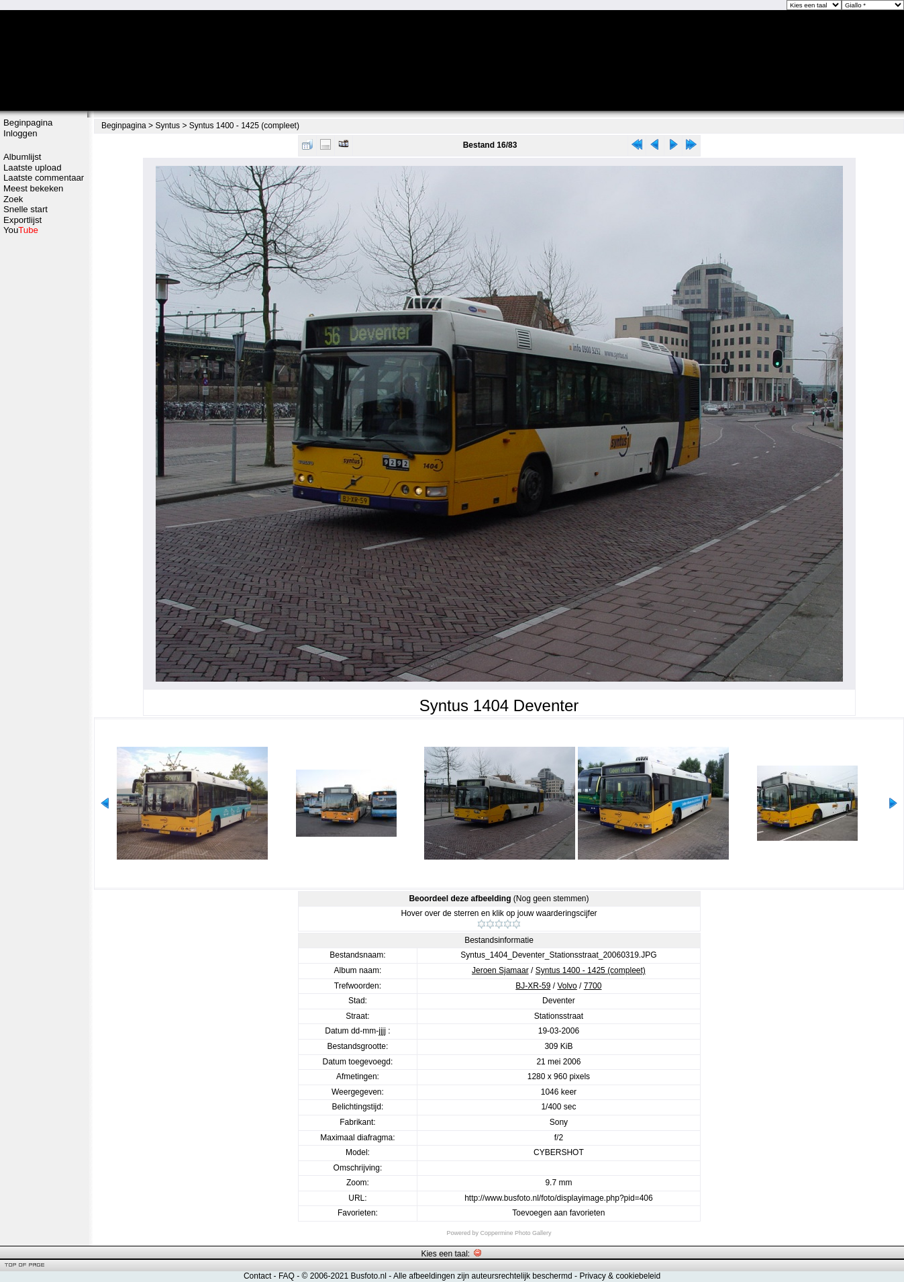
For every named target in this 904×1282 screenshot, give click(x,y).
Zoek (13, 199)
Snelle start (25, 209)
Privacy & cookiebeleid (619, 1276)
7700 (593, 986)
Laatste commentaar (43, 178)
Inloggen (20, 133)
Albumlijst (22, 157)
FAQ (287, 1276)
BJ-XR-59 (532, 986)
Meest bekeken (33, 188)
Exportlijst (22, 220)
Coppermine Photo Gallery (515, 1233)
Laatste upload (32, 168)
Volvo (566, 986)
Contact (257, 1276)
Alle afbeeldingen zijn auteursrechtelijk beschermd (482, 1276)
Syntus (167, 125)
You (20, 230)
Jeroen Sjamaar (500, 970)
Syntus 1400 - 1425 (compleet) (244, 125)
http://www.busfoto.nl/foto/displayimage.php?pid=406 (558, 1198)
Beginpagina (27, 123)
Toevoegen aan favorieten (558, 1213)
